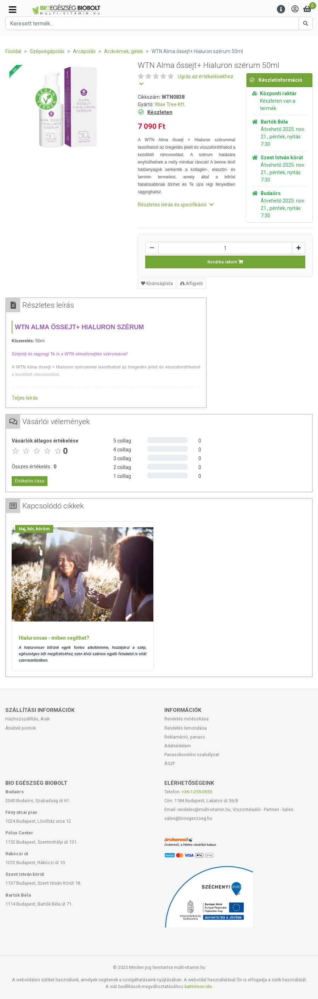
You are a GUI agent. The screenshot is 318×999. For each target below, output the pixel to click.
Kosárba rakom (225, 261)
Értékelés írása (29, 481)
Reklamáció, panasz (184, 737)
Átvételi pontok (20, 728)
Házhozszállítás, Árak (27, 718)
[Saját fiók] (295, 9)
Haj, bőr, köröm (34, 528)
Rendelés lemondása (185, 728)
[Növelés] (298, 248)
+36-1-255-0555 (197, 791)
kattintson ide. (198, 986)
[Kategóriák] (12, 9)
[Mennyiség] (225, 248)
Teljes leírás (25, 398)
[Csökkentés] (152, 248)
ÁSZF (169, 763)
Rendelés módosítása (186, 718)
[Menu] (281, 9)
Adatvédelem (177, 745)
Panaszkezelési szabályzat (191, 754)
